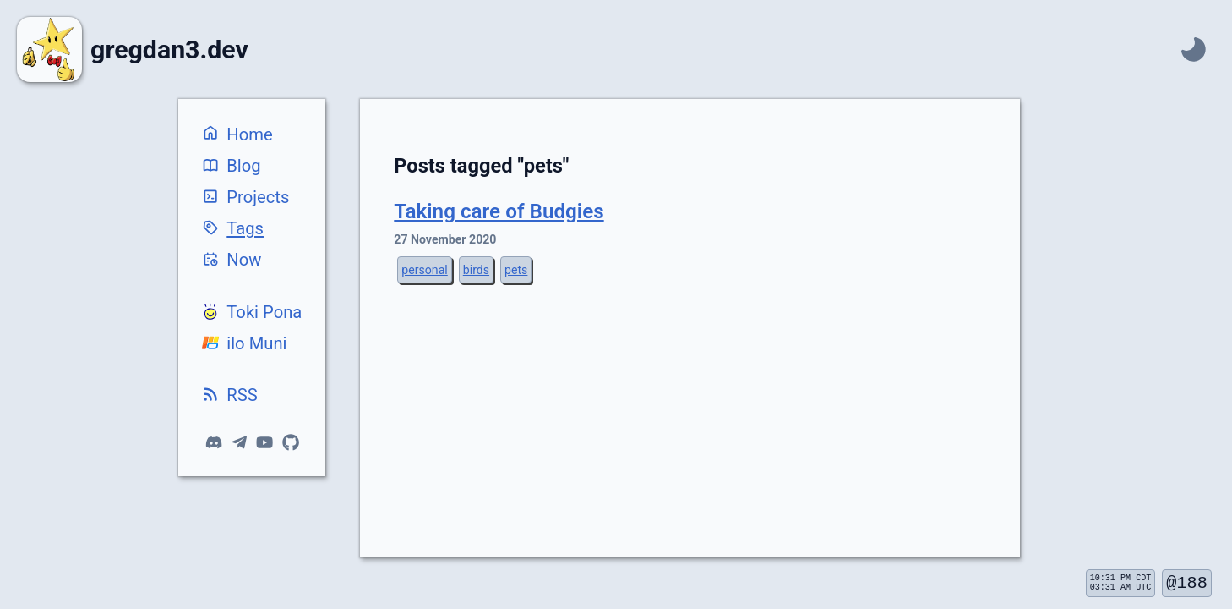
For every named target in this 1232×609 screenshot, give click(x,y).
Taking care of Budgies (498, 211)
